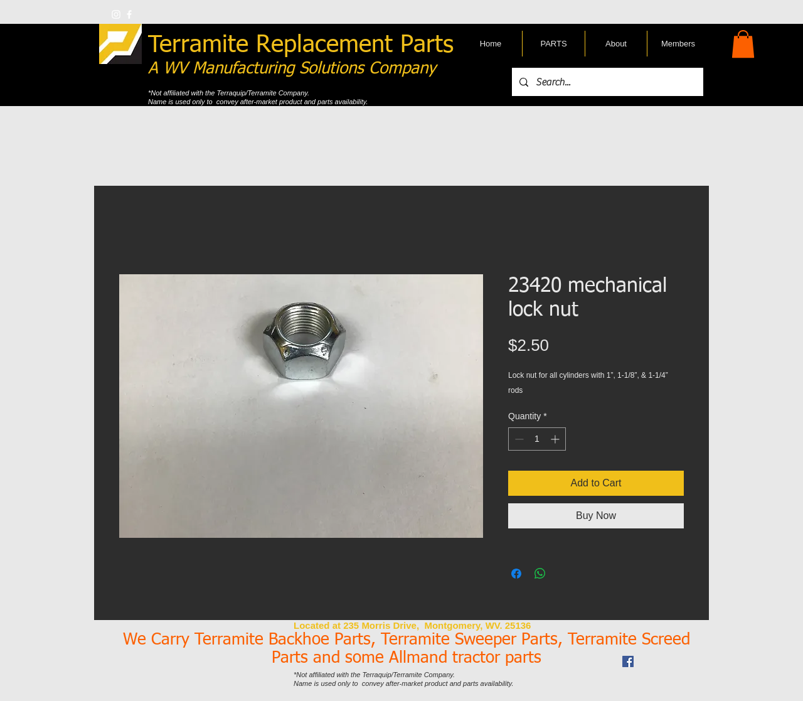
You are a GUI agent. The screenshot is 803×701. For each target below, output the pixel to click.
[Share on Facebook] (516, 573)
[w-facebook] (129, 14)
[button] (743, 44)
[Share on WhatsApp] (540, 573)
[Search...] (606, 82)
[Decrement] (518, 439)
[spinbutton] (537, 439)
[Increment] (556, 439)
